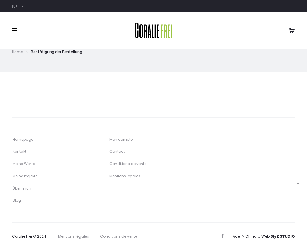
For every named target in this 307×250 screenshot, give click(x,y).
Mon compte (121, 139)
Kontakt (19, 151)
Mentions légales (124, 176)
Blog (17, 200)
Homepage (23, 139)
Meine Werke (24, 163)
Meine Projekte (25, 176)
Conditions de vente (127, 163)
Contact (117, 151)
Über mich (22, 188)
